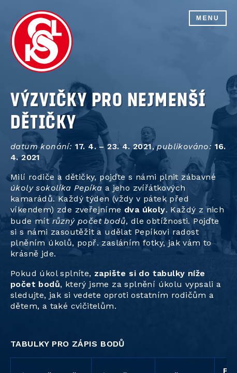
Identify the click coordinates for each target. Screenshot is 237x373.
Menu (207, 18)
